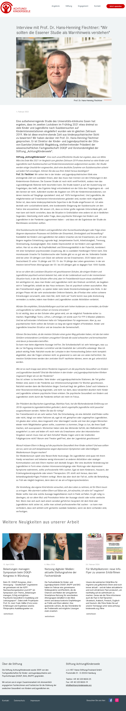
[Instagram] (117, 700)
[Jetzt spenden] (115, 6)
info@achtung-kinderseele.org (79, 685)
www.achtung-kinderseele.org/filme (103, 607)
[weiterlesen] (8, 613)
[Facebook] (110, 700)
